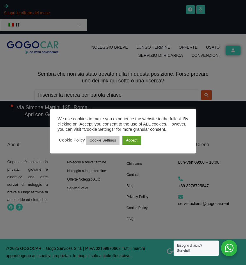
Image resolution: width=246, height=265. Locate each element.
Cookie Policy (72, 140)
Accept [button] (132, 140)
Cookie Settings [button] (103, 140)
